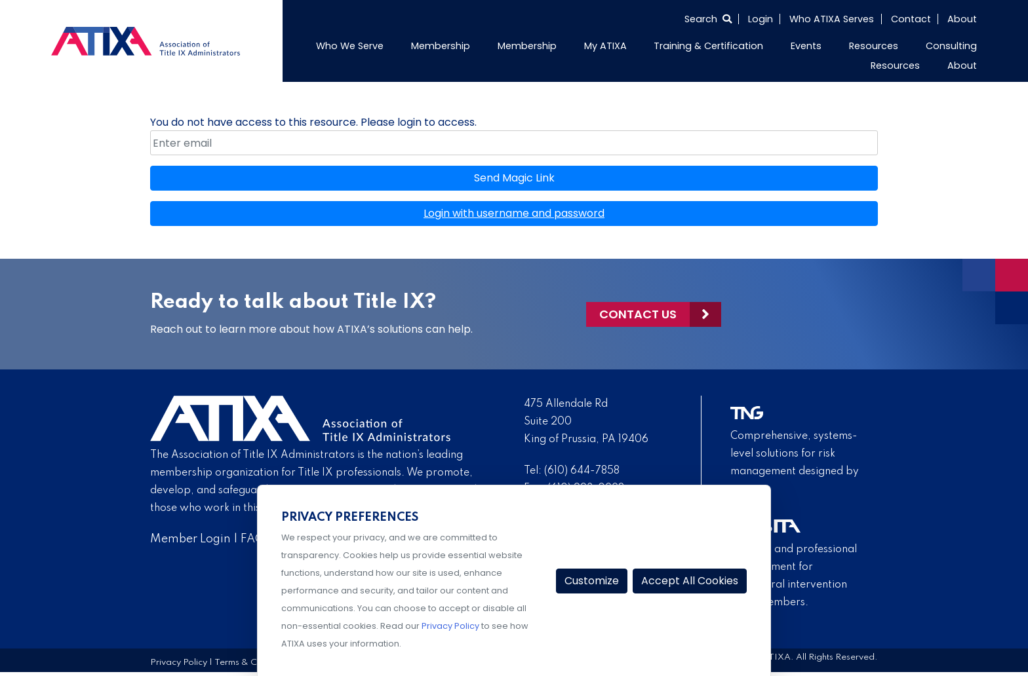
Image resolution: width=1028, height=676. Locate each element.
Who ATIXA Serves (831, 19)
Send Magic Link (514, 177)
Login (760, 19)
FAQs (255, 539)
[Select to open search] (708, 19)
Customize (591, 580)
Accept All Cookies (689, 580)
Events (806, 45)
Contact (911, 19)
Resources (873, 45)
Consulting (951, 45)
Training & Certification (708, 45)
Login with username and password (514, 213)
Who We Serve (350, 45)
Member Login (190, 539)
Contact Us (638, 314)
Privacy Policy (178, 662)
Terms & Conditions (254, 662)
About (962, 19)
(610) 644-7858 (582, 471)
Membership (440, 45)
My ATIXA (605, 45)
